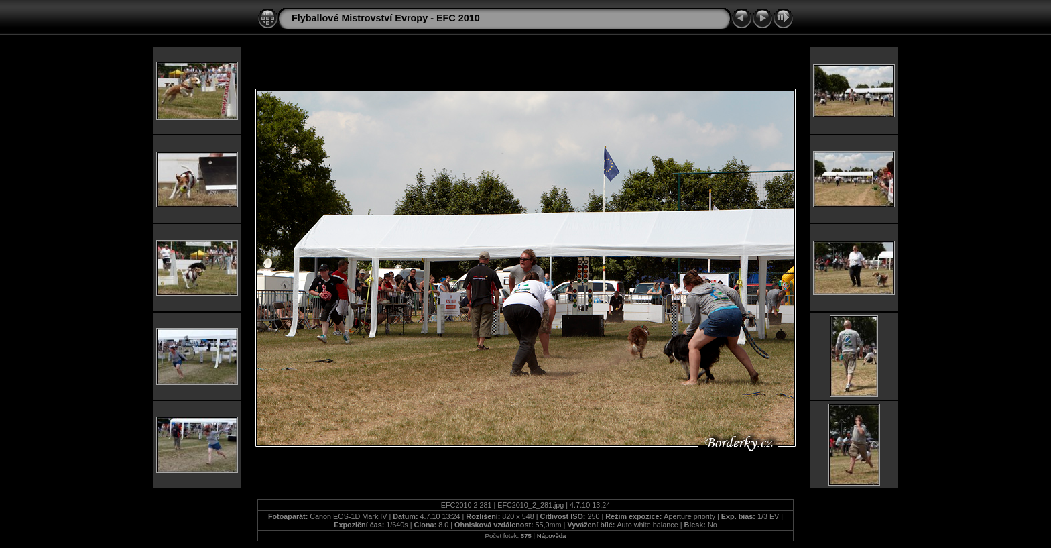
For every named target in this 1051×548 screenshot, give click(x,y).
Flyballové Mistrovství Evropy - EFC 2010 (386, 18)
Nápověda (551, 535)
